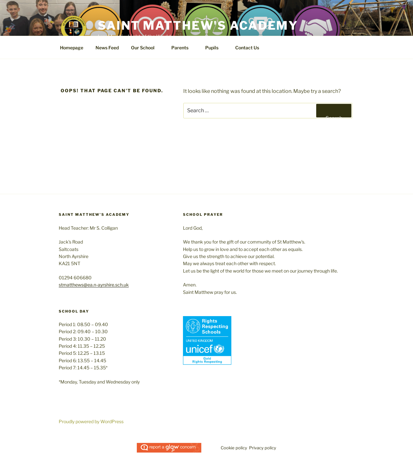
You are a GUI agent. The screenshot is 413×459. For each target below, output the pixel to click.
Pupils (215, 47)
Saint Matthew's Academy (198, 25)
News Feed (107, 47)
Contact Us (247, 47)
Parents (183, 47)
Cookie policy (234, 447)
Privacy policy (262, 447)
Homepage (71, 47)
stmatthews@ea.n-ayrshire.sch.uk (94, 284)
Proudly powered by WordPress (91, 421)
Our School (146, 47)
